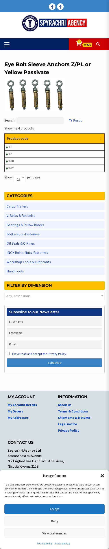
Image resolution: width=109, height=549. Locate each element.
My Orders (15, 453)
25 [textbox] (18, 221)
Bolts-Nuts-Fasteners (23, 276)
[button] (102, 476)
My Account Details (22, 447)
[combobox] (20, 220)
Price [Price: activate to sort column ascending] (88, 138)
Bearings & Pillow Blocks (25, 267)
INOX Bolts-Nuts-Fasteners (27, 294)
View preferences (54, 533)
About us (65, 447)
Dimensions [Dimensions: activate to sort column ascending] (66, 138)
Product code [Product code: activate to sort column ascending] (13, 141)
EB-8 (9, 173)
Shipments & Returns (74, 459)
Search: (34, 120)
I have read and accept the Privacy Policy (39, 396)
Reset (77, 120)
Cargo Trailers (17, 248)
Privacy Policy (44, 543)
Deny (54, 521)
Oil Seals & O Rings (21, 285)
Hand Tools (15, 313)
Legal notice (67, 466)
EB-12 (10, 206)
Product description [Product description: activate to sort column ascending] (38, 141)
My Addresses (18, 459)
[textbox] (54, 337)
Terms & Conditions (73, 453)
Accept (54, 509)
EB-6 (9, 157)
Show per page (22, 219)
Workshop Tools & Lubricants (29, 304)
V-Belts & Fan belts (21, 257)
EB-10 (10, 189)
